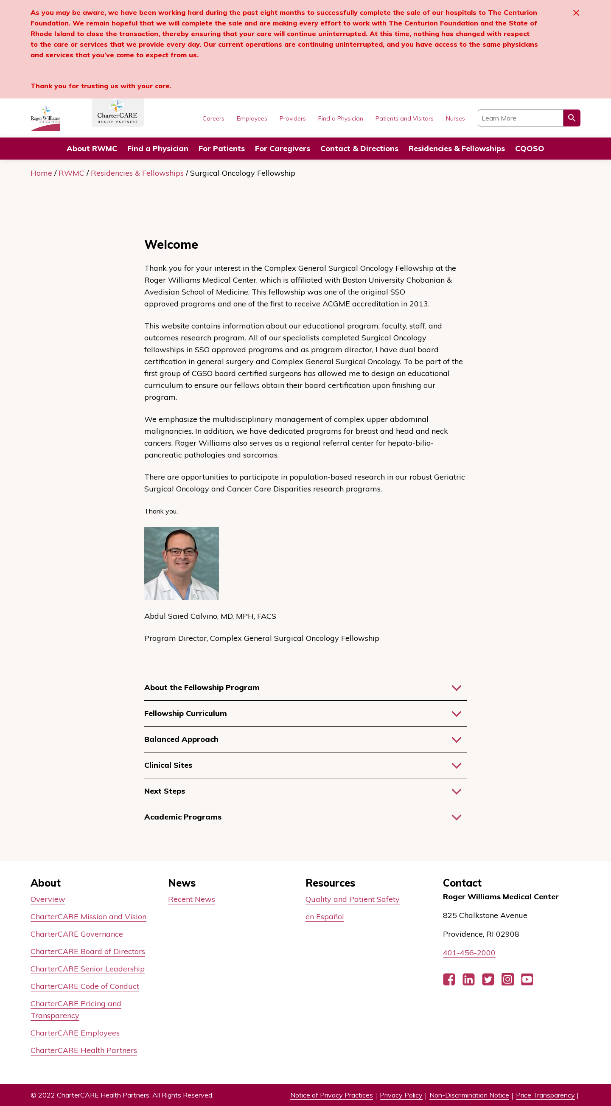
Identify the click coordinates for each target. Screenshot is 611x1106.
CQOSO (529, 148)
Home (41, 173)
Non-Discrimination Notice (469, 1095)
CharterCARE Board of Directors (88, 951)
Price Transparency (545, 1095)
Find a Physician (157, 148)
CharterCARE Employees (75, 1033)
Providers (293, 118)
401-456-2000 (469, 952)
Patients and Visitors (405, 118)
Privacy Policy (401, 1095)
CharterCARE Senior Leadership (88, 969)
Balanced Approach (181, 739)
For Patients (222, 148)
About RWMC (92, 148)
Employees (252, 118)
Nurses (455, 118)
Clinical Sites (168, 765)
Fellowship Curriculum (185, 713)
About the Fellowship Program (202, 687)
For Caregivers (282, 148)
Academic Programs (182, 817)
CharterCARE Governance (77, 934)
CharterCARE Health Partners (84, 1050)
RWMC (71, 173)
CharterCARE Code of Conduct (85, 986)
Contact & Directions (359, 148)
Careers (213, 118)
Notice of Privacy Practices (331, 1095)
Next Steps (164, 791)
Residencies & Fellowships (137, 173)
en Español (325, 916)
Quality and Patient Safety (353, 899)
